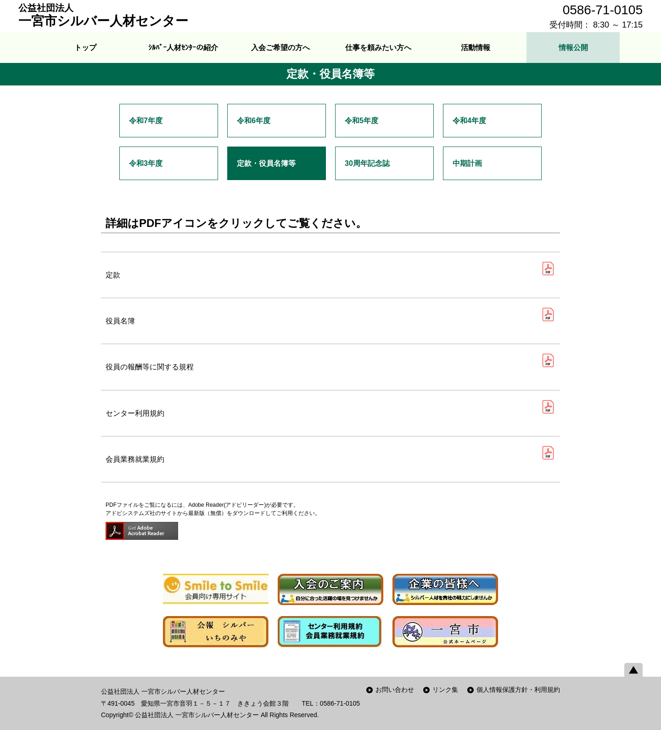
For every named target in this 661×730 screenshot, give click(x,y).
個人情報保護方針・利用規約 (518, 689)
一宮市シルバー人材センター (103, 15)
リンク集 (445, 689)
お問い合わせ (394, 689)
